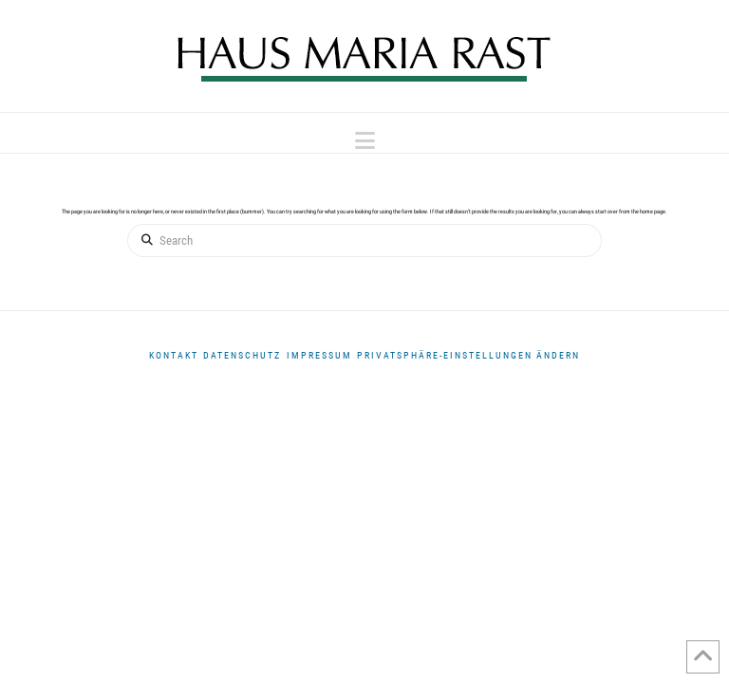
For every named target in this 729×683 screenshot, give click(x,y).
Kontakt (173, 355)
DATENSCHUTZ (242, 355)
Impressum (319, 355)
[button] (365, 141)
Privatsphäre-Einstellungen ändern (468, 355)
